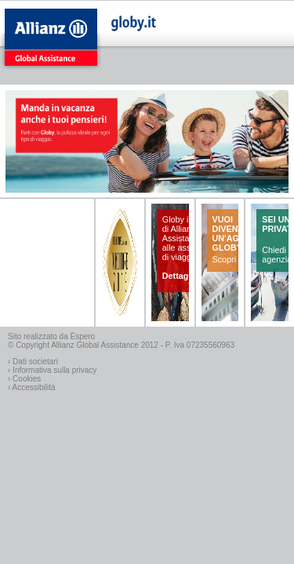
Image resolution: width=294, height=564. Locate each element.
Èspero (83, 336)
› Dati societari (33, 361)
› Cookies (24, 378)
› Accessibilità (32, 387)
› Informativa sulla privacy (52, 370)
